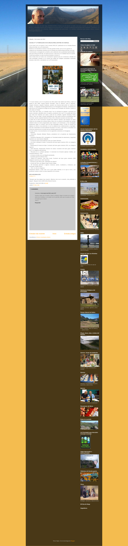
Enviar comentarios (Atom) (43, 237)
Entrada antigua (70, 234)
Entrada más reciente (37, 234)
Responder (38, 202)
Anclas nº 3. (32, 176)
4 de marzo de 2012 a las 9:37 (48, 193)
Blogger (73, 541)
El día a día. (36, 185)
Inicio (54, 234)
